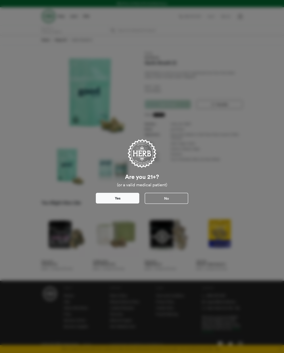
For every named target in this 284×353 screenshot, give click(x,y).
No (166, 198)
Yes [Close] (117, 198)
